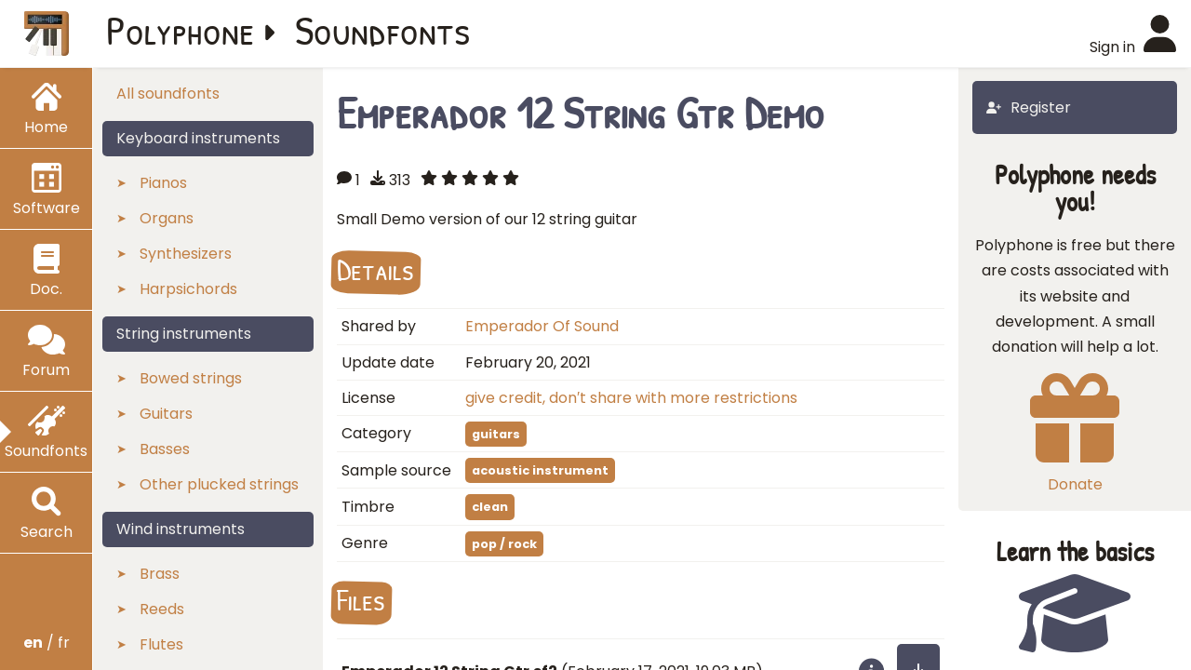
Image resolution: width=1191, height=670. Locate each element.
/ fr (46, 642)
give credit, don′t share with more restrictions (631, 398)
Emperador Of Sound (542, 326)
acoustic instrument (540, 470)
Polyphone (180, 30)
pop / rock (504, 544)
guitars (496, 434)
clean (490, 507)
